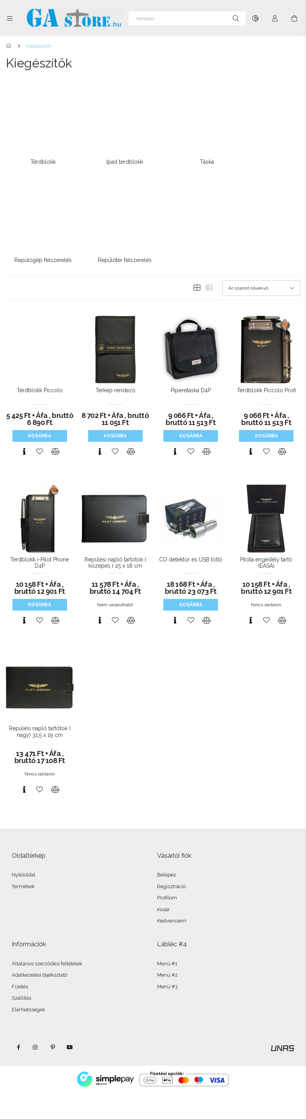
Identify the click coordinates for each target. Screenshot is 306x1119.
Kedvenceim (171, 908)
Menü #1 (167, 951)
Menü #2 (167, 962)
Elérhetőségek (28, 997)
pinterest (52, 1034)
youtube (69, 1034)
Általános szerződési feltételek (47, 951)
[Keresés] (187, 18)
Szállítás (21, 985)
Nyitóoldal (23, 862)
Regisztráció (171, 873)
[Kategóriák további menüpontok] (9, 18)
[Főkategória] (10, 46)
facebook (18, 1034)
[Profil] (275, 18)
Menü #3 (167, 974)
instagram (35, 1034)
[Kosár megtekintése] (294, 18)
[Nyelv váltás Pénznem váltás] (255, 18)
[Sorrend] (261, 275)
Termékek (23, 873)
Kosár (163, 896)
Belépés (166, 862)
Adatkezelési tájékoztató (39, 962)
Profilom (167, 885)
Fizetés (20, 974)
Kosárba (39, 423)
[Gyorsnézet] (24, 438)
